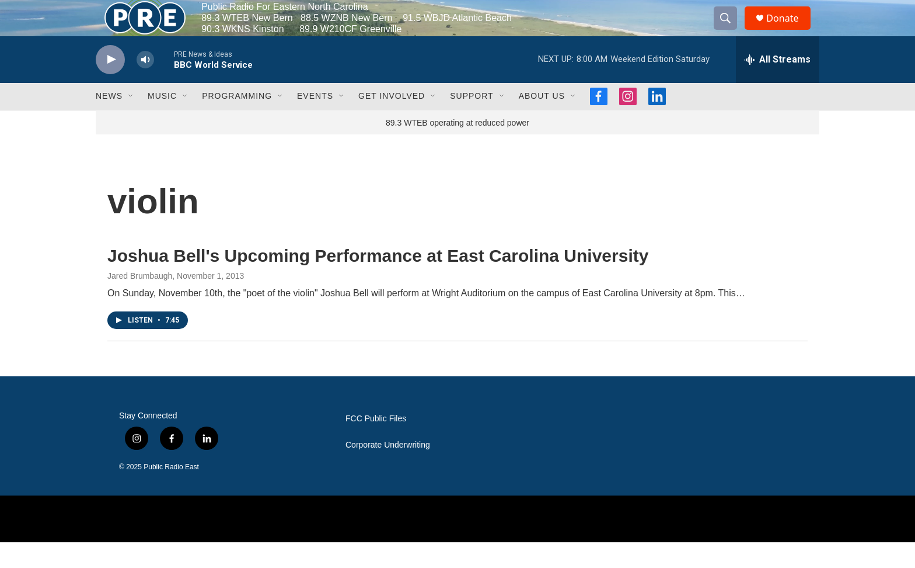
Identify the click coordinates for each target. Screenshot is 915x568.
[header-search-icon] (730, 31)
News (109, 121)
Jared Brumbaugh (139, 301)
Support (471, 121)
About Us (542, 121)
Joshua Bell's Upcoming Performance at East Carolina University (377, 280)
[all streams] (777, 84)
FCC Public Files (375, 444)
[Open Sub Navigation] (131, 121)
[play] (110, 85)
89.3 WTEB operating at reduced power (457, 148)
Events (315, 121)
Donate (789, 31)
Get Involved (391, 121)
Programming (237, 121)
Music (162, 121)
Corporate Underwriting (387, 470)
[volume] (145, 85)
